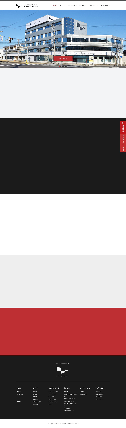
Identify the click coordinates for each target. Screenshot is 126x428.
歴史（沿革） (99, 391)
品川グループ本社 (52, 399)
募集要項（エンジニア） (69, 398)
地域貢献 (35, 396)
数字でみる (35, 404)
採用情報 (81, 5)
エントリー (66, 391)
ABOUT (61, 5)
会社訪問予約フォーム (69, 410)
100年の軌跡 (104, 5)
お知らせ (19, 391)
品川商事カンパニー (53, 402)
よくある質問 (67, 408)
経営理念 (35, 391)
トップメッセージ (94, 5)
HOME (54, 5)
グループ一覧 (71, 5)
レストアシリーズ (100, 399)
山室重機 (51, 404)
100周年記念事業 (99, 394)
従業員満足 (35, 399)
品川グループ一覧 (54, 388)
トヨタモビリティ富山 (53, 391)
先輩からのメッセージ (69, 401)
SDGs (19, 401)
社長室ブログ (83, 394)
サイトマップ (20, 394)
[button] (2, 39)
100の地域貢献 (99, 396)
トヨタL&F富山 (52, 396)
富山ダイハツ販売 (52, 394)
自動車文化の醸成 (37, 402)
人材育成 (35, 394)
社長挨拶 (82, 391)
